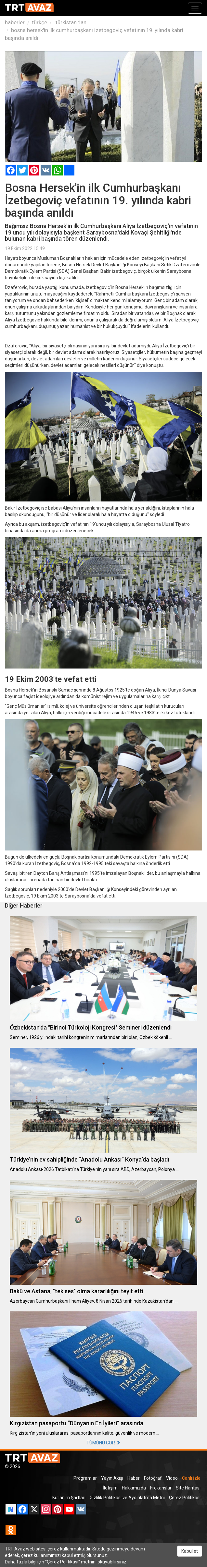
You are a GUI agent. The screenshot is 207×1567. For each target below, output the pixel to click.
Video (172, 1478)
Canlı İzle (191, 1478)
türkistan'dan (70, 22)
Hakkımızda (134, 1487)
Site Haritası (188, 1487)
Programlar (85, 1478)
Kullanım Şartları (68, 1497)
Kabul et (189, 1551)
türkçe (39, 22)
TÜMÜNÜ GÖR (103, 1442)
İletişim (110, 1487)
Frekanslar (161, 1487)
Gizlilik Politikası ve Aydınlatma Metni (127, 1497)
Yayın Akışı (112, 1478)
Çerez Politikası (185, 1497)
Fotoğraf (153, 1478)
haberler (15, 22)
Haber (133, 1478)
